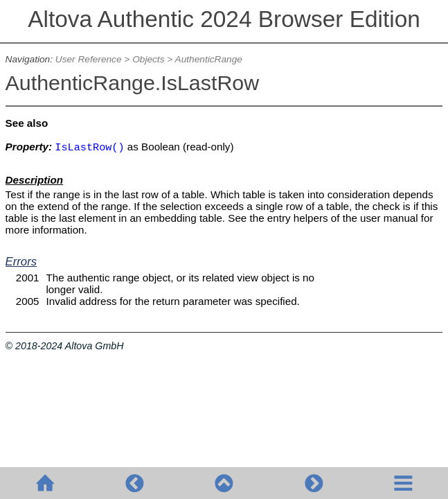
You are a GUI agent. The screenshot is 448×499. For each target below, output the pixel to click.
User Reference (88, 59)
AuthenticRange (208, 59)
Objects (148, 59)
